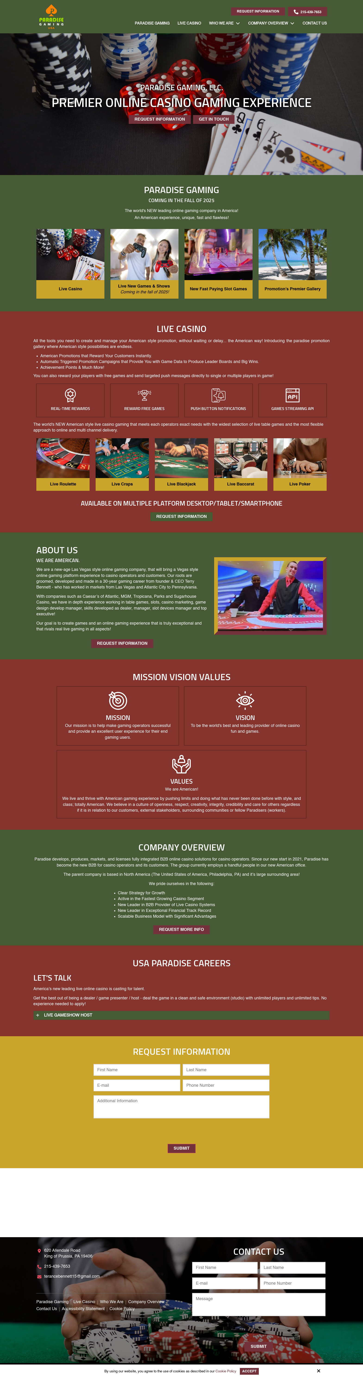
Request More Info (181, 930)
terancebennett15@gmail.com (72, 1276)
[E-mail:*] (137, 1085)
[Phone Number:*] (226, 1085)
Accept (249, 1371)
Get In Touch (214, 119)
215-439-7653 (307, 12)
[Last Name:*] (226, 1070)
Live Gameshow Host (68, 1015)
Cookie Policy (226, 1371)
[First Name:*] (137, 1070)
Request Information (258, 11)
